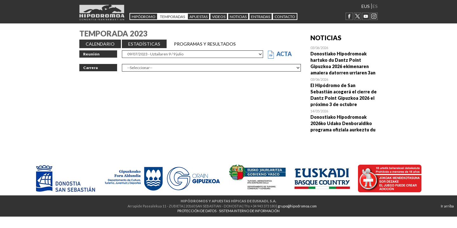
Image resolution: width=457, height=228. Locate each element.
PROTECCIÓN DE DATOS (196, 211)
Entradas (260, 16)
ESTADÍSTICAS (144, 44)
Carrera (90, 67)
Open (344, 60)
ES (375, 6)
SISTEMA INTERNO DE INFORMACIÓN (249, 211)
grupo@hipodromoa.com (297, 206)
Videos (218, 16)
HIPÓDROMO (144, 16)
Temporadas (172, 16)
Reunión (91, 54)
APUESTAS (198, 16)
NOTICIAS (238, 16)
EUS (365, 6)
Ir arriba (447, 206)
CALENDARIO (100, 44)
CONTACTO (285, 16)
